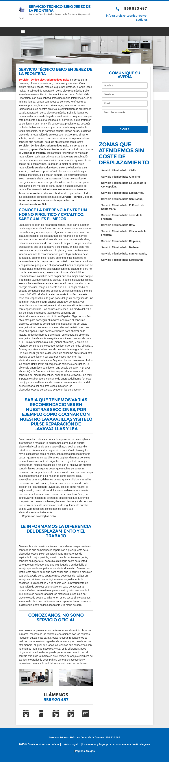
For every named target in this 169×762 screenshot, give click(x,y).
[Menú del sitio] (85, 31)
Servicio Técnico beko (119, 170)
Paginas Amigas (85, 751)
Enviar (124, 129)
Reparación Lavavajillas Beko (39, 516)
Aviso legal (71, 744)
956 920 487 (135, 8)
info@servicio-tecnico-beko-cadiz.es (127, 17)
